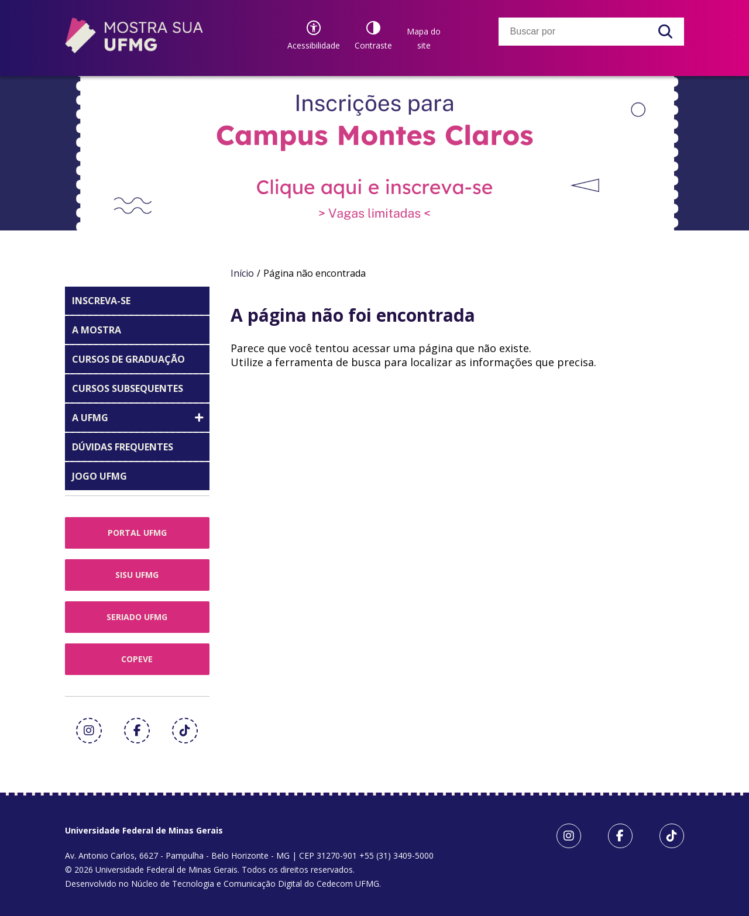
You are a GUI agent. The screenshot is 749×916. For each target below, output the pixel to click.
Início (242, 273)
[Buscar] (665, 32)
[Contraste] (373, 35)
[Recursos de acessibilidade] (313, 35)
